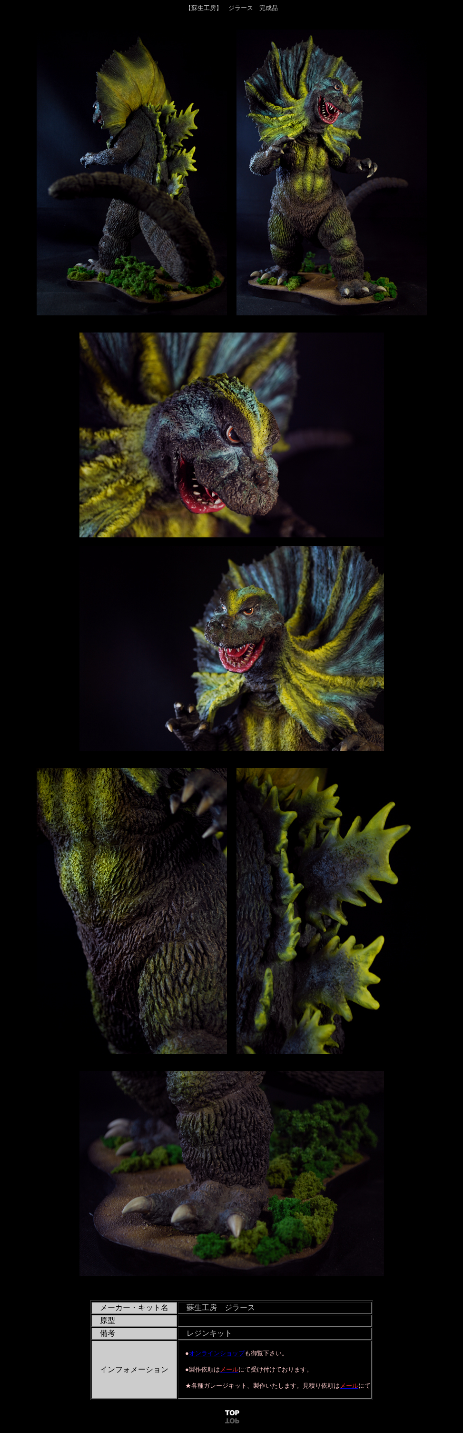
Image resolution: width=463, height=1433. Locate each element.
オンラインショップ (217, 1353)
